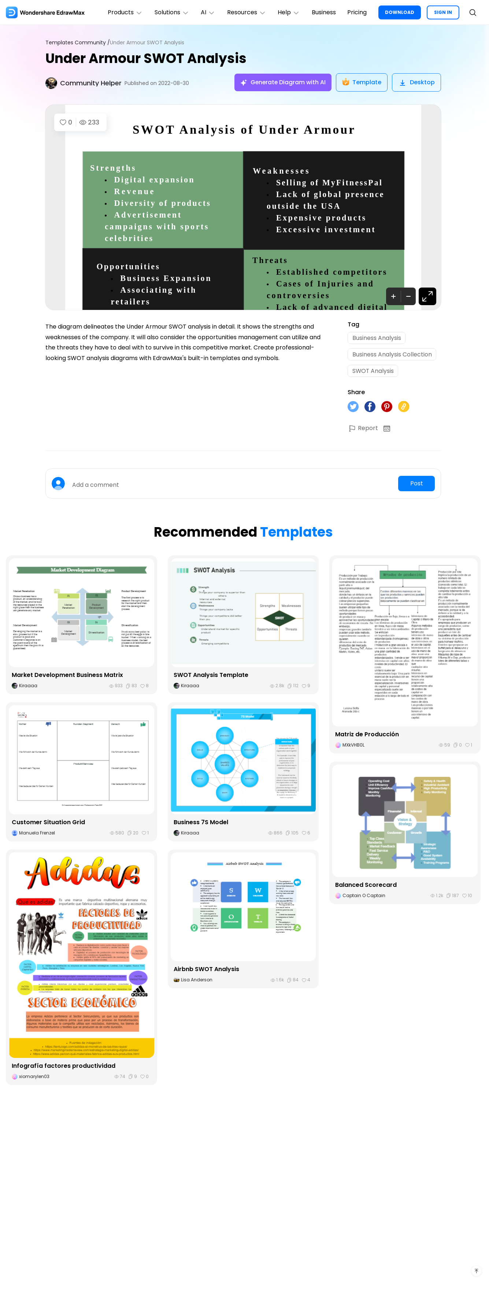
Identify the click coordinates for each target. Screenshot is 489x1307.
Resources (246, 12)
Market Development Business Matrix (67, 676)
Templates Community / (77, 43)
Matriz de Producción (367, 735)
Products (124, 12)
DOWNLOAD (399, 12)
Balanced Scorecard (366, 885)
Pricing (357, 12)
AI (207, 12)
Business (323, 12)
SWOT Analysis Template (211, 676)
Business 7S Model (201, 823)
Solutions (170, 12)
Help (288, 12)
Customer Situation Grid (48, 823)
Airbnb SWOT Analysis (206, 970)
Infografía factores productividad (63, 1066)
